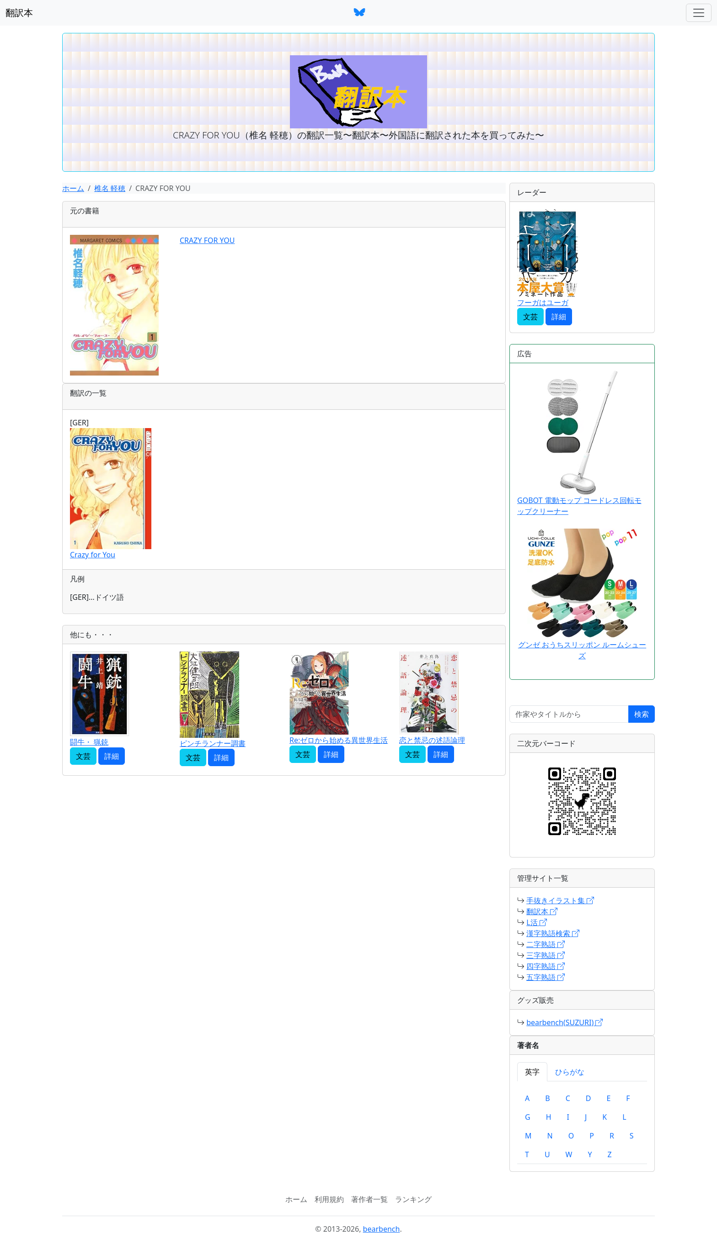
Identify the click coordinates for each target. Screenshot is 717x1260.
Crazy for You (92, 555)
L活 (536, 922)
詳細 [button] (111, 756)
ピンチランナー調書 (213, 743)
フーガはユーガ (542, 302)
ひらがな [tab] (569, 1072)
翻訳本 (19, 12)
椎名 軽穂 (109, 188)
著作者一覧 (369, 1199)
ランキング (413, 1199)
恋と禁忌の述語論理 (432, 740)
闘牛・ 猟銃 (89, 742)
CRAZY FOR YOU (207, 240)
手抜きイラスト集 (560, 900)
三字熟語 (545, 955)
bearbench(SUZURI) (564, 1022)
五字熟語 (545, 977)
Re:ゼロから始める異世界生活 (338, 740)
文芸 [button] (83, 756)
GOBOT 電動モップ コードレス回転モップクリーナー (579, 443)
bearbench (381, 1229)
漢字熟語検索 (552, 933)
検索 (641, 714)
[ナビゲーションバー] (699, 13)
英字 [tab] (532, 1072)
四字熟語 (545, 966)
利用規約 (329, 1199)
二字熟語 (545, 944)
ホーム (73, 188)
